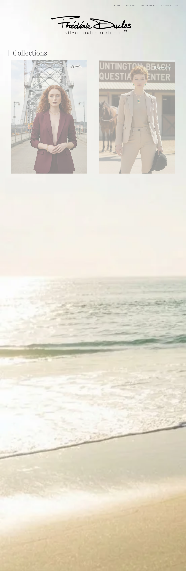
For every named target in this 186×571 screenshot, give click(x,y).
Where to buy (149, 6)
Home (117, 6)
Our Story (131, 6)
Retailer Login (169, 6)
